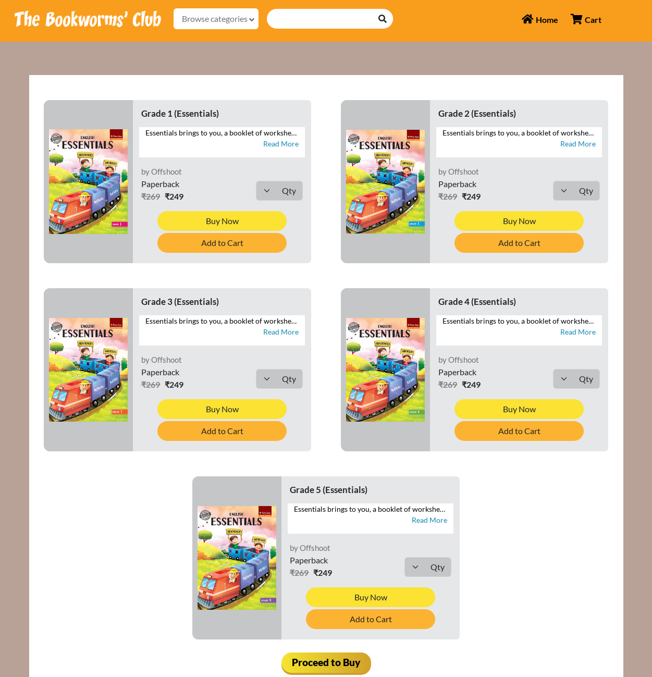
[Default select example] (279, 191)
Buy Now (222, 221)
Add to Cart (222, 243)
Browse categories (218, 19)
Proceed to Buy (326, 662)
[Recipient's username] (320, 18)
